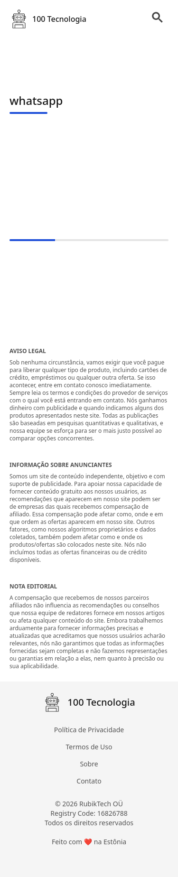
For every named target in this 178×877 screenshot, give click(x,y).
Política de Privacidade (89, 729)
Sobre (89, 763)
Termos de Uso (89, 746)
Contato (88, 780)
